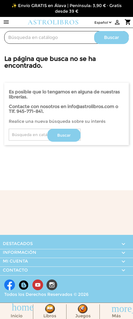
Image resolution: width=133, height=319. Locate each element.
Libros (49, 315)
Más (116, 315)
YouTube (37, 284)
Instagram (51, 284)
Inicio (17, 315)
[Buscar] (66, 37)
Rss (23, 284)
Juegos (83, 315)
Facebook (9, 284)
